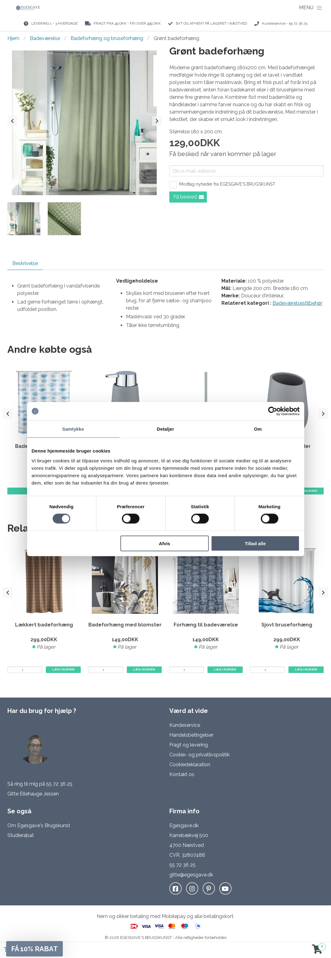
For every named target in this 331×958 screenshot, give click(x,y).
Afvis (164, 543)
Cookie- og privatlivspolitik (199, 755)
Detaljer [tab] (165, 429)
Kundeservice (184, 725)
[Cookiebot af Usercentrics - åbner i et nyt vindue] (273, 411)
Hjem (13, 38)
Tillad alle (255, 543)
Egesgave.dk (184, 825)
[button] (34, 948)
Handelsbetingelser (191, 735)
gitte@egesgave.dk (191, 875)
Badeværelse (45, 38)
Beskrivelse (25, 263)
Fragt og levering (188, 745)
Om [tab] (258, 429)
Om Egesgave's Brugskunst (38, 825)
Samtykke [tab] (73, 429)
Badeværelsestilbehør (297, 303)
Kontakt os (181, 774)
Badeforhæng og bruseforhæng (107, 38)
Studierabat (20, 835)
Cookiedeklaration (189, 764)
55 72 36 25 (59, 784)
